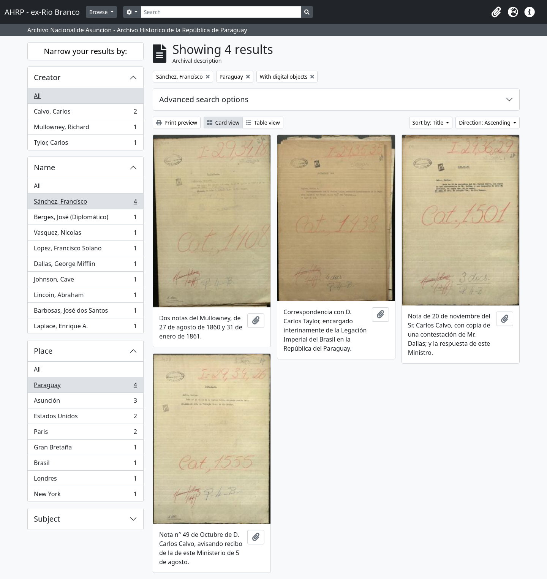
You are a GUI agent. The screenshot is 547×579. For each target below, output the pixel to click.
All (37, 96)
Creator (47, 77)
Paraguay (85, 386)
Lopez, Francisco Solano (85, 250)
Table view (263, 122)
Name (44, 167)
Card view (223, 122)
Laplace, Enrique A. (85, 327)
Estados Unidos (85, 417)
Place (43, 351)
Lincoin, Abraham (85, 296)
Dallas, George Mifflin (85, 265)
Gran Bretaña (85, 449)
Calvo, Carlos (85, 113)
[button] (496, 12)
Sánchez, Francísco (85, 203)
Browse (99, 12)
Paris (85, 433)
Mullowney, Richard (85, 128)
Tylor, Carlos (85, 144)
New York (85, 495)
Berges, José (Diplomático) (85, 218)
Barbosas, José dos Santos (85, 312)
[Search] (221, 12)
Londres (85, 480)
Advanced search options (203, 99)
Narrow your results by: (85, 51)
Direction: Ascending (485, 122)
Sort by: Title (429, 122)
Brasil (85, 464)
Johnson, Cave (85, 281)
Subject (47, 519)
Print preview (176, 122)
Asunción (85, 402)
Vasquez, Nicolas (85, 234)
